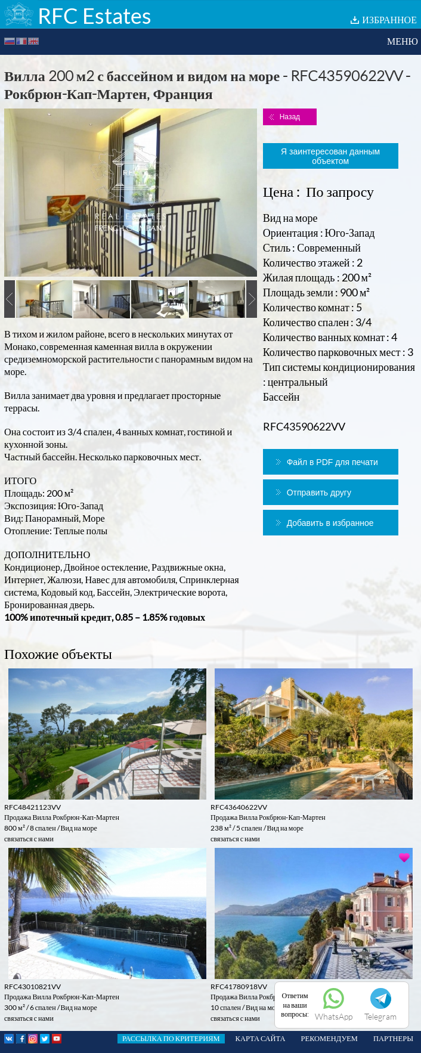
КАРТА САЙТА (261, 1038)
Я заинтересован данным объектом (330, 156)
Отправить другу (319, 492)
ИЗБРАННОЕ (389, 19)
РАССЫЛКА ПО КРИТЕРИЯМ (171, 1038)
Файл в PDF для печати (332, 462)
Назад (290, 117)
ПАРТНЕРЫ (393, 1038)
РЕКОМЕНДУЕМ (329, 1038)
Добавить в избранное (330, 523)
